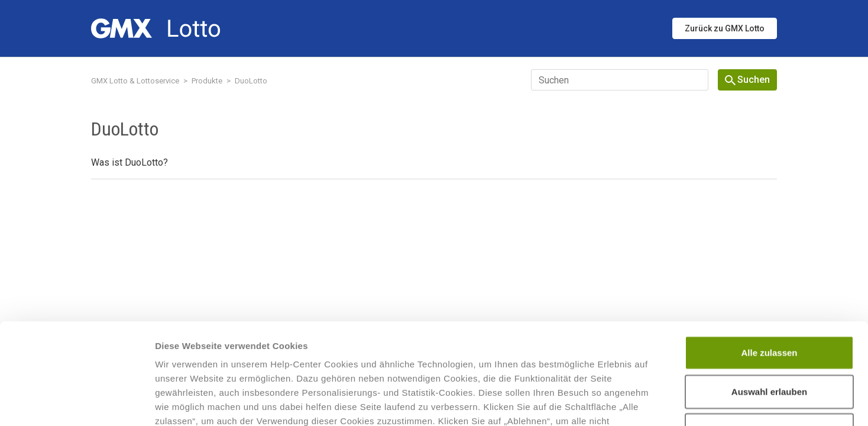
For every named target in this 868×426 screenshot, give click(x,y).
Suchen (747, 79)
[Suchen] (619, 80)
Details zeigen (629, 403)
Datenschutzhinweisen (512, 355)
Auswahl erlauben (769, 297)
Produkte (207, 80)
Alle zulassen (769, 258)
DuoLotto (251, 80)
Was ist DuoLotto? (129, 162)
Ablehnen (769, 335)
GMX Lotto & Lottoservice (135, 80)
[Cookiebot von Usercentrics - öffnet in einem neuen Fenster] (76, 403)
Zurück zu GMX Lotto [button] (725, 28)
